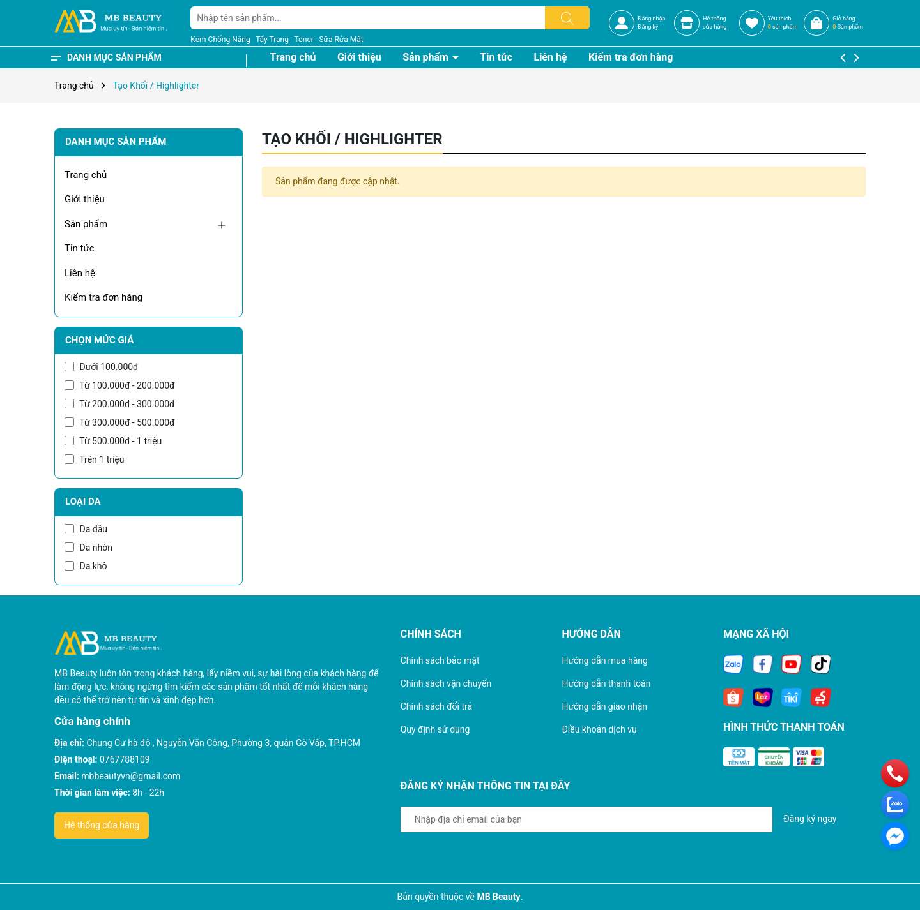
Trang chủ (293, 57)
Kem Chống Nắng (220, 39)
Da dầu (86, 529)
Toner (303, 39)
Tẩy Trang (272, 39)
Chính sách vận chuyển (446, 683)
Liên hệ (550, 57)
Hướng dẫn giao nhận (604, 706)
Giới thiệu (359, 57)
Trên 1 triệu (95, 459)
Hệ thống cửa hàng (101, 825)
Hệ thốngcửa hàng (714, 23)
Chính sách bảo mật (440, 660)
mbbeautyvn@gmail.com (130, 776)
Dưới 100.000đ (101, 367)
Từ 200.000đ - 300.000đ (119, 404)
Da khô (86, 566)
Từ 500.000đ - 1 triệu (113, 441)
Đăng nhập (651, 18)
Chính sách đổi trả (436, 706)
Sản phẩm (426, 57)
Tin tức (496, 57)
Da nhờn (88, 547)
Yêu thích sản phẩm (783, 23)
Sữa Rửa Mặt (341, 39)
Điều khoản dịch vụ (599, 729)
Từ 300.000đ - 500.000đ (119, 422)
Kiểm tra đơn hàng (630, 57)
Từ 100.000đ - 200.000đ (119, 385)
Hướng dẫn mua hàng (604, 660)
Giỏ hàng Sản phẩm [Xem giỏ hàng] (847, 23)
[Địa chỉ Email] (587, 819)
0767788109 (125, 759)
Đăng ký (648, 27)
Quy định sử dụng (435, 729)
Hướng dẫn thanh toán (606, 683)
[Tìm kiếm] (567, 17)
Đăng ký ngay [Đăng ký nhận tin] (809, 819)
